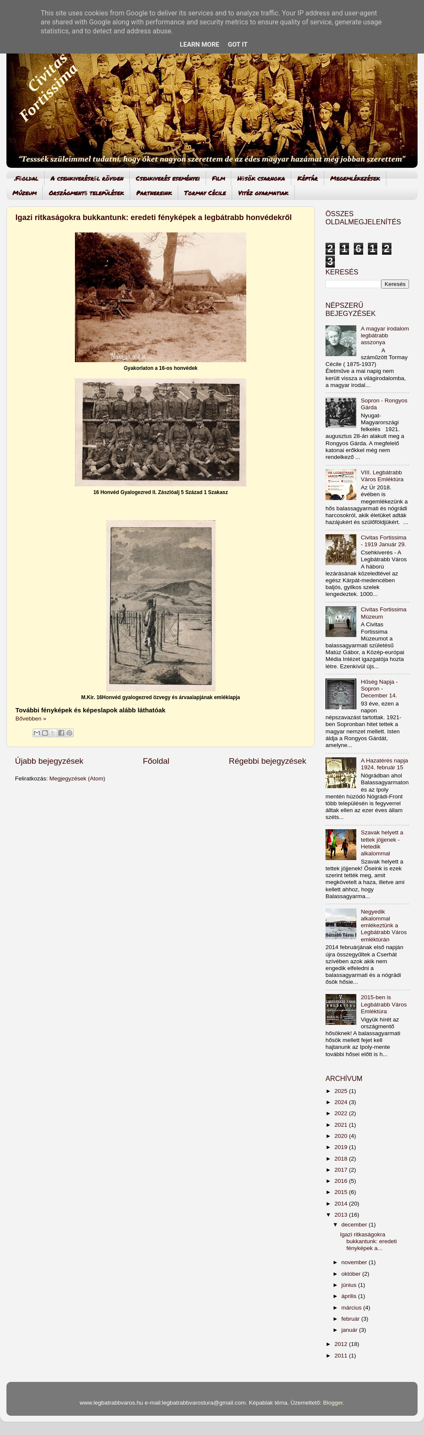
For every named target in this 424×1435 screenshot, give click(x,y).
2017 (341, 1170)
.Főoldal (26, 178)
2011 (341, 1355)
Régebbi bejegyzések (267, 760)
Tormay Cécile (205, 192)
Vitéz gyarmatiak (263, 192)
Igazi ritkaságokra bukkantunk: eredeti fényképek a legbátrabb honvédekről (153, 217)
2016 (341, 1181)
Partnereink (154, 192)
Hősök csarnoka (261, 178)
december (355, 1224)
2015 (341, 1192)
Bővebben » (30, 718)
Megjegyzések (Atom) (77, 778)
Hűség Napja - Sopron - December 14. (379, 689)
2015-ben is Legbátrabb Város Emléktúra (383, 1004)
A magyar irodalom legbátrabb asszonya (385, 335)
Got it (238, 44)
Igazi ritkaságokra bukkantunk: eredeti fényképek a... (368, 1241)
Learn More (199, 44)
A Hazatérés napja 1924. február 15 (384, 764)
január (350, 1330)
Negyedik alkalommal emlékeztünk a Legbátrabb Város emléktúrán (383, 925)
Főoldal (156, 760)
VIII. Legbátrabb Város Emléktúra (382, 475)
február (351, 1319)
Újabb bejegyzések (49, 760)
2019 (341, 1147)
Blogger (333, 1402)
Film (218, 178)
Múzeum (24, 192)
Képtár (307, 178)
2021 (341, 1125)
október (351, 1274)
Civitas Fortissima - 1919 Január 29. (383, 541)
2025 (341, 1091)
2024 (341, 1102)
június (349, 1285)
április (349, 1296)
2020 (341, 1136)
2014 (341, 1203)
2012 (341, 1344)
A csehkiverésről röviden (87, 178)
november (355, 1262)
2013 (341, 1215)
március (352, 1307)
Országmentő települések (86, 192)
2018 (341, 1158)
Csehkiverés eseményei (168, 178)
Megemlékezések (355, 178)
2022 (341, 1113)
